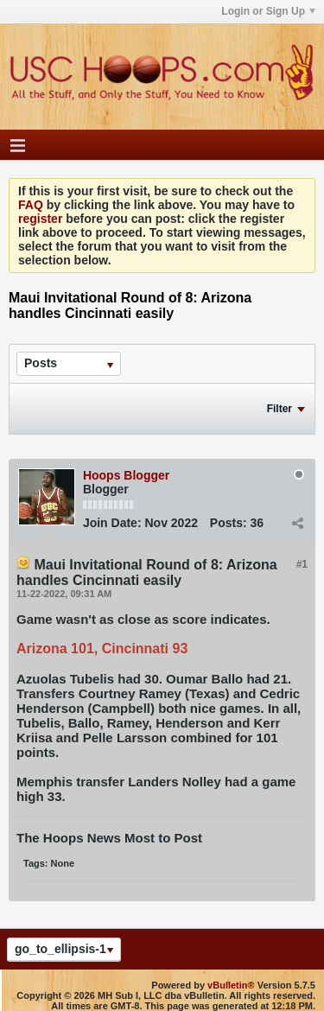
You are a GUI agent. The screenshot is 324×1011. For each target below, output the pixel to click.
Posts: (228, 523)
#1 (302, 564)
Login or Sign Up (268, 11)
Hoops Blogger (126, 475)
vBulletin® (231, 985)
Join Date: (112, 523)
